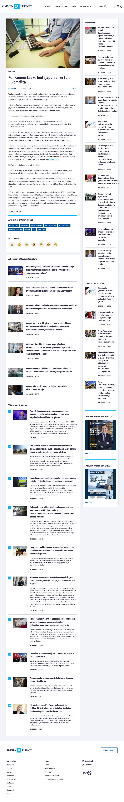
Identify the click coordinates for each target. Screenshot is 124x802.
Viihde (9, 794)
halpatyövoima (50, 226)
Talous (9, 768)
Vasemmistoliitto (15, 230)
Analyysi (10, 772)
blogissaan (54, 159)
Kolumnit (10, 790)
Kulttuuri (10, 783)
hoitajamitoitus (37, 226)
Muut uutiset (11, 779)
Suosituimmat (61, 6)
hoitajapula (13, 226)
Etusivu (48, 6)
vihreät (27, 230)
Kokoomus (41, 230)
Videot (73, 6)
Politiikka (12, 89)
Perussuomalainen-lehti (53, 779)
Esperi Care (24, 226)
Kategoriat (86, 6)
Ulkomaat (10, 775)
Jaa (74, 88)
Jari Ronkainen (64, 226)
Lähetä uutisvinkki (51, 775)
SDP (34, 230)
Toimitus (47, 772)
